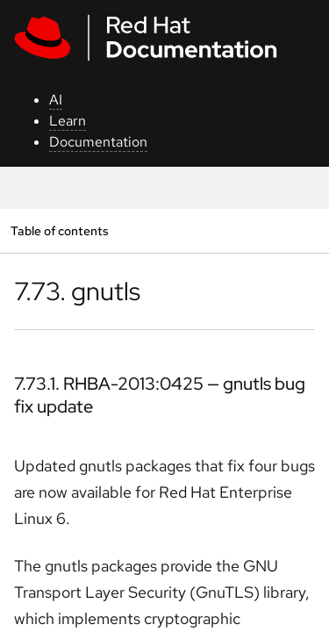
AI (55, 99)
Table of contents (59, 230)
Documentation (98, 142)
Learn (67, 120)
